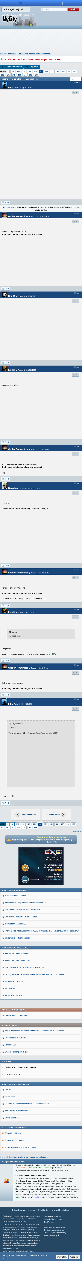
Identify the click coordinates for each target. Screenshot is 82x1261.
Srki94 (11, 296)
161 (8, 75)
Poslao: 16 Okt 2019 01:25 (27, 296)
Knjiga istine (10, 1097)
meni (20, 3)
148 (12, 72)
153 (40, 72)
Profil (7, 202)
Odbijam (74, 1257)
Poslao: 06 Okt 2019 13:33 (40, 216)
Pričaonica (12, 53)
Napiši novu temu (14, 67)
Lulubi (11, 370)
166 (36, 75)
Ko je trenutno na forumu (14, 1161)
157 (63, 72)
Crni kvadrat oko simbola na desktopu (21, 917)
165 (30, 75)
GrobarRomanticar (18, 216)
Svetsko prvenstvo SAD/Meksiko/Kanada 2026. (25, 967)
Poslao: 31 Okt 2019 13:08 (40, 573)
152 (35, 72)
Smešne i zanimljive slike (15, 1038)
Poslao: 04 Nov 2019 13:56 (23, 704)
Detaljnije (58, 1168)
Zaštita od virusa (55, 1219)
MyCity (3, 53)
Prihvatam (62, 1257)
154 (46, 72)
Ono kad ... (9, 1090)
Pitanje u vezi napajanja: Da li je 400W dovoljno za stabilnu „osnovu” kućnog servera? (42, 931)
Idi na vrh (78, 831)
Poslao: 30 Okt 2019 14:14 (31, 488)
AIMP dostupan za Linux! (15, 896)
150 (24, 72)
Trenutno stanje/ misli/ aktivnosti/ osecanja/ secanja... (28, 1104)
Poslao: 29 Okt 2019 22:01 (40, 449)
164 (25, 75)
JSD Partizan (10, 988)
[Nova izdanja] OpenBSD (15, 924)
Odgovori (34, 67)
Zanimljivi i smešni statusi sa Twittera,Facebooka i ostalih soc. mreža (34, 974)
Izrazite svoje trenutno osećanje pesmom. (34, 53)
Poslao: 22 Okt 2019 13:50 (27, 370)
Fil (9, 87)
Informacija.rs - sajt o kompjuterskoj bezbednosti (25, 903)
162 (13, 75)
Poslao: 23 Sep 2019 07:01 (23, 88)
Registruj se (8, 207)
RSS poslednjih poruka (14, 1140)
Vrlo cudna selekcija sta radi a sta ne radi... (23, 910)
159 (74, 72)
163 (19, 75)
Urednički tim (43, 1210)
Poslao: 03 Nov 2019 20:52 (27, 612)
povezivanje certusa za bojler (17, 938)
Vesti (56, 1216)
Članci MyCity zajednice (59, 1210)
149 (18, 72)
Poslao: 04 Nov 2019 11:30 (40, 668)
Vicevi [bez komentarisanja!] (17, 953)
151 (29, 72)
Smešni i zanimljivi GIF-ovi (16, 1052)
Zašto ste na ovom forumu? (16, 1015)
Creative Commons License (54, 1230)
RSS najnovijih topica (14, 1133)
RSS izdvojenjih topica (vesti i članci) (20, 1147)
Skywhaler (13, 488)
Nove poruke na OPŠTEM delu (15, 948)
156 (57, 72)
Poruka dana (10, 1045)
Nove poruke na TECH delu (14, 890)
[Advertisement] (41, 41)
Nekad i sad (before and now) (17, 960)
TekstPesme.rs (49, 1222)
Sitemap (31, 1210)
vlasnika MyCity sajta (10, 1248)
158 (69, 72)
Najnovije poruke (19, 1210)
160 (2, 75)
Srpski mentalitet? (12, 1118)
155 (52, 72)
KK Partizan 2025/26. (14, 981)
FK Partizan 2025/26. (14, 995)
